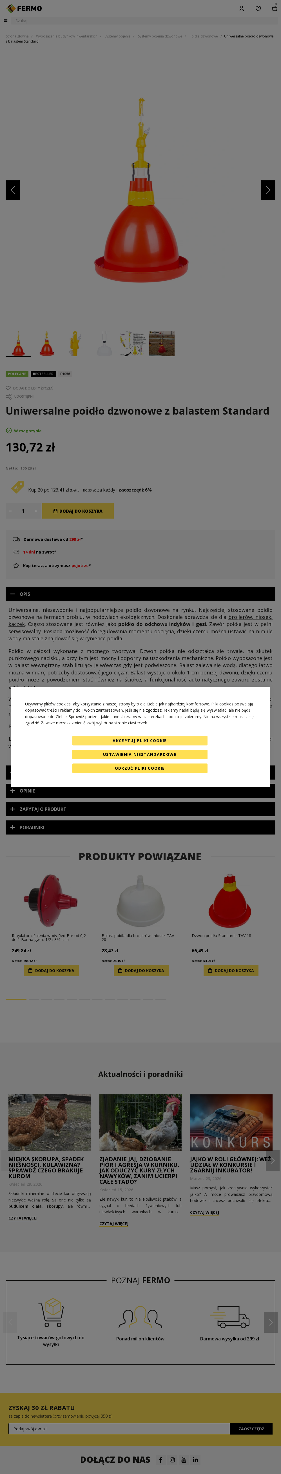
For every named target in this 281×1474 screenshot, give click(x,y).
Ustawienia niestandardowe (140, 754)
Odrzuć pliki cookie (140, 768)
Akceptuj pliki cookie (140, 740)
